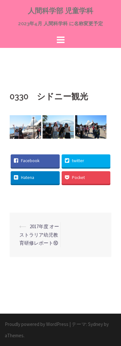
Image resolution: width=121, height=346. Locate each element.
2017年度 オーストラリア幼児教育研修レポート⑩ (39, 234)
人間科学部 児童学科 (60, 10)
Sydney (95, 324)
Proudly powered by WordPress (36, 324)
